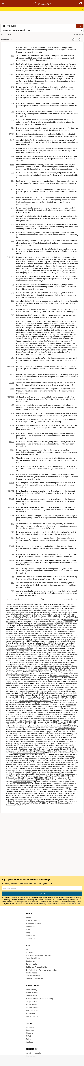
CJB (13, 120)
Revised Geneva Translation (26, 780)
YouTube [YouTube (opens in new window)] (29, 1042)
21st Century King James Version (18, 604)
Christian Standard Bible (43, 616)
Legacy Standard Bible (36, 685)
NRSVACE (10, 491)
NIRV (12, 425)
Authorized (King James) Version (17, 683)
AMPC (11, 74)
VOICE (11, 560)
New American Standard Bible (41, 718)
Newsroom (30, 935)
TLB (12, 315)
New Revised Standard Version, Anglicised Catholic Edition (40, 758)
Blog (28, 932)
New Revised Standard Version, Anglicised (28, 753)
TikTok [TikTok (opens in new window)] (28, 1036)
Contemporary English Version (35, 626)
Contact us (30, 961)
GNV (12, 208)
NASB (12, 388)
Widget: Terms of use (34, 979)
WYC (12, 583)
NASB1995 (10, 397)
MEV (12, 358)
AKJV (12, 293)
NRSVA (11, 483)
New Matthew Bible (26, 751)
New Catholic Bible (55, 724)
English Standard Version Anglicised (19, 649)
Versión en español (33, 1053)
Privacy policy (32, 964)
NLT (12, 466)
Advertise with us (33, 958)
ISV (13, 249)
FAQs (28, 949)
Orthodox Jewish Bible (14, 778)
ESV (12, 181)
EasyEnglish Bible (22, 639)
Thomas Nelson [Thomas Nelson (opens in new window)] (32, 1007)
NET (12, 419)
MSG (12, 321)
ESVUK (11, 189)
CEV (12, 128)
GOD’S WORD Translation (24, 660)
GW (12, 216)
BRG (12, 87)
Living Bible (10, 693)
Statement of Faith (33, 923)
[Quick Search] (38, 26)
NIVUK (11, 442)
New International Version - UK (47, 737)
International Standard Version (17, 674)
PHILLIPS (10, 257)
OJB (12, 524)
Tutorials (29, 952)
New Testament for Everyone (46, 774)
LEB (12, 309)
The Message (67, 695)
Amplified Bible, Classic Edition (17, 610)
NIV (12, 433)
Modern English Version (52, 697)
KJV (13, 284)
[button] (80, 3)
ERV (12, 156)
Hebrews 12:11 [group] (7, 39)
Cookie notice (31, 973)
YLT (12, 591)
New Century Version (55, 726)
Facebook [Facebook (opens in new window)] (30, 1027)
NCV (12, 413)
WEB (12, 568)
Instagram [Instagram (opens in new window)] (30, 1030)
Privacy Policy (46, 904)
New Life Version (19, 745)
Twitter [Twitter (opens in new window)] (29, 1039)
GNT (12, 224)
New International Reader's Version (26, 732)
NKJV (12, 450)
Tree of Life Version (54, 791)
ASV (12, 56)
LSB (12, 301)
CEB (12, 111)
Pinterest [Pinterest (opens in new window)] (29, 1033)
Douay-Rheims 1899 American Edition (41, 635)
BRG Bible (24, 612)
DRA (12, 148)
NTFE (12, 515)
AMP (12, 64)
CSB (12, 95)
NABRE (11, 383)
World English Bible (36, 799)
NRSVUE (11, 507)
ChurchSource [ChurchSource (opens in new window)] (31, 995)
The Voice (70, 795)
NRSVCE (11, 499)
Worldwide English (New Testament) (40, 801)
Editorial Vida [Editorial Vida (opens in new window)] (31, 1004)
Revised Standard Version (22, 782)
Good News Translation (53, 662)
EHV (12, 173)
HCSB (12, 232)
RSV (12, 538)
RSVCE (11, 546)
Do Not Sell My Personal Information (41, 970)
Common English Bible (64, 622)
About (28, 918)
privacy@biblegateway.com (70, 904)
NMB (12, 474)
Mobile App (30, 926)
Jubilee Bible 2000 (64, 680)
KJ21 (12, 47)
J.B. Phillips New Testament (60, 676)
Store (28, 929)
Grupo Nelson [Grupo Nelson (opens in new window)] (31, 1001)
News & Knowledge (34, 920)
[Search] (79, 26)
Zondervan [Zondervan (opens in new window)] (30, 1013)
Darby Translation (69, 627)
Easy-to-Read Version (42, 637)
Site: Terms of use (33, 976)
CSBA (12, 103)
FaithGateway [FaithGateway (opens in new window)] (31, 990)
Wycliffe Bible (33, 803)
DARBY (11, 134)
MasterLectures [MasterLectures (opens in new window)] (32, 1016)
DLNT (12, 140)
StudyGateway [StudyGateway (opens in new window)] (32, 992)
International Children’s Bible (38, 670)
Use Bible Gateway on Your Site (38, 955)
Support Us (30, 938)
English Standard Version (26, 645)
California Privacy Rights (36, 967)
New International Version (56, 734)
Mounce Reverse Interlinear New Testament (35, 701)
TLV (12, 554)
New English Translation (67, 728)
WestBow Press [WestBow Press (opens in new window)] (32, 1010)
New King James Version (44, 741)
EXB (12, 197)
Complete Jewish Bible (45, 624)
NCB (12, 405)
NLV (12, 458)
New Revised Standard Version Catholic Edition (30, 764)
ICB (12, 241)
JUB (12, 276)
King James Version (55, 681)
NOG (12, 374)
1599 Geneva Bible (64, 653)
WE (13, 577)
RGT (12, 532)
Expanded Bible (60, 651)
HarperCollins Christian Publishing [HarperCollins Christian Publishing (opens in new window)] (39, 998)
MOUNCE (10, 366)
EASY (12, 164)
